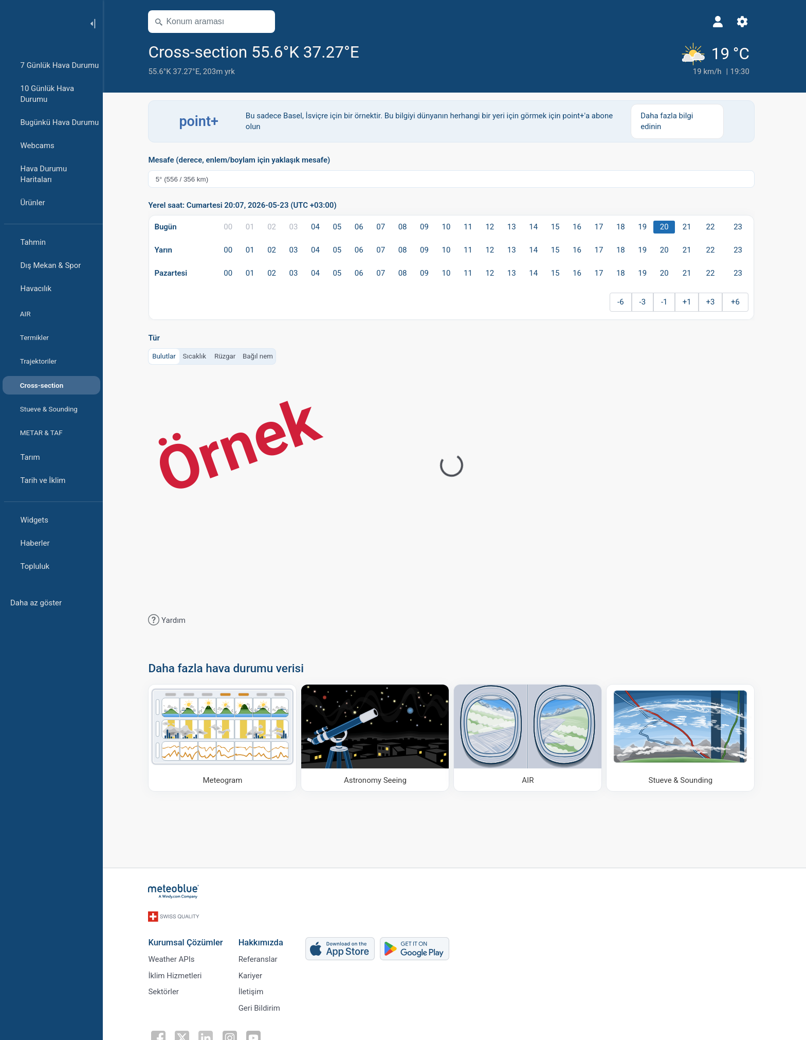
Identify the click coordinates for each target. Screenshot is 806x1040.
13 (514, 226)
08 (405, 226)
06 (361, 226)
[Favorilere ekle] (375, 51)
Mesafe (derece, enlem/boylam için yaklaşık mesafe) (242, 160)
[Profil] (720, 21)
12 (492, 226)
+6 (738, 302)
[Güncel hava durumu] (717, 59)
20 (667, 226)
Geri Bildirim (262, 1006)
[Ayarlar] (745, 21)
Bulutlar (167, 356)
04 (318, 226)
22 (713, 226)
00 (231, 226)
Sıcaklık (197, 356)
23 (741, 226)
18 (623, 226)
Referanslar (260, 955)
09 (427, 226)
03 (296, 226)
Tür (156, 338)
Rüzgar (228, 356)
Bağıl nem (261, 356)
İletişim (253, 989)
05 (340, 226)
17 (601, 226)
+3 (713, 302)
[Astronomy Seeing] (378, 737)
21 (689, 226)
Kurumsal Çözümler (188, 938)
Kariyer (253, 972)
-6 (623, 302)
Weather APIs (174, 955)
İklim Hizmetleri (178, 972)
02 (274, 226)
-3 (645, 302)
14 (536, 226)
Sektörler (166, 989)
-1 (667, 302)
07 (383, 226)
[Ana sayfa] (40, 22)
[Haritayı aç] (265, 21)
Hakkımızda (263, 938)
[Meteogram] (225, 737)
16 (580, 226)
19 (645, 226)
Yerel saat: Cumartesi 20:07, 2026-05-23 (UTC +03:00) (245, 205)
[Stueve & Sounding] (683, 737)
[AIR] (530, 737)
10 (449, 226)
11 (471, 226)
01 (252, 226)
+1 (689, 302)
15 (558, 226)
